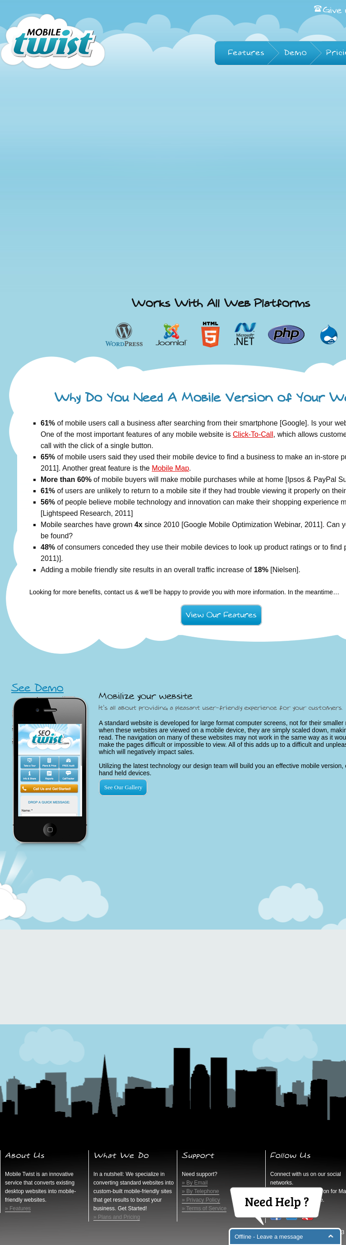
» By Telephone (200, 1191)
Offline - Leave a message (269, 1236)
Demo (295, 52)
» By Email (195, 1183)
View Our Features (221, 615)
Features (246, 52)
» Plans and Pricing (116, 1217)
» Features (18, 1208)
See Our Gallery (123, 787)
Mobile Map (170, 468)
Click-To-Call (253, 434)
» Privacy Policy (201, 1200)
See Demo (37, 688)
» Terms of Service (204, 1208)
